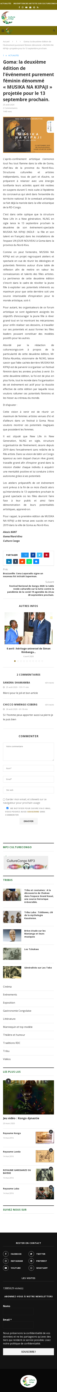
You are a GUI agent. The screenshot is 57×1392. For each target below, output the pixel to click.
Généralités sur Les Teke (38, 967)
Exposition (9, 1002)
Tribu (6, 1051)
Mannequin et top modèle (18, 1027)
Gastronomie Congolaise (17, 1010)
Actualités (5, 3)
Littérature (9, 1019)
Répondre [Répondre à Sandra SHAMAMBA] (49, 683)
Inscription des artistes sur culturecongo (35, 3)
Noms (6, 1306)
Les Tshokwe (31, 949)
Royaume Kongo (12, 1133)
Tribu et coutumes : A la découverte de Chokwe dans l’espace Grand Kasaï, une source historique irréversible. (39, 896)
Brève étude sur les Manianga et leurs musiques (35, 933)
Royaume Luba (11, 1188)
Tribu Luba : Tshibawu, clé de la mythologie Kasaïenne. (38, 915)
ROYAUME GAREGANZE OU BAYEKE (17, 1172)
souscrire (33, 811)
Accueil (6, 41)
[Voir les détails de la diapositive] (26, 863)
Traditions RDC (11, 1043)
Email (7, 1319)
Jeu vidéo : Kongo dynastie (21, 1118)
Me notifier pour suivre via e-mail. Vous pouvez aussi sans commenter (28, 811)
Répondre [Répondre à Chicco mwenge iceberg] (49, 705)
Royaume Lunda (12, 1151)
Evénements (10, 994)
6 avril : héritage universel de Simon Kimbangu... (28, 650)
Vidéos (7, 1059)
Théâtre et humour (14, 1035)
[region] (26, 863)
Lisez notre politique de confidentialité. (27, 1341)
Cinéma (7, 986)
